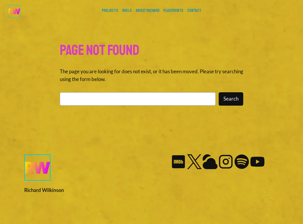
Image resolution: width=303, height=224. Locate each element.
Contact (194, 10)
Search (230, 99)
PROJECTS (110, 10)
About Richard (147, 10)
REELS (127, 10)
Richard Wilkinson (44, 190)
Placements (173, 10)
